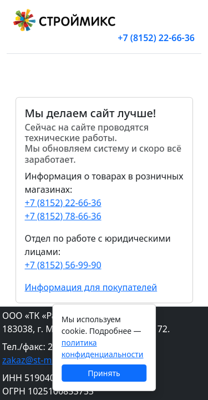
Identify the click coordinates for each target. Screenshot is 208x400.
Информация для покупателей (91, 287)
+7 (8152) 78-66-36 (63, 215)
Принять (104, 373)
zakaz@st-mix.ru (36, 360)
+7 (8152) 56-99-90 (63, 264)
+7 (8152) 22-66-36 (156, 38)
